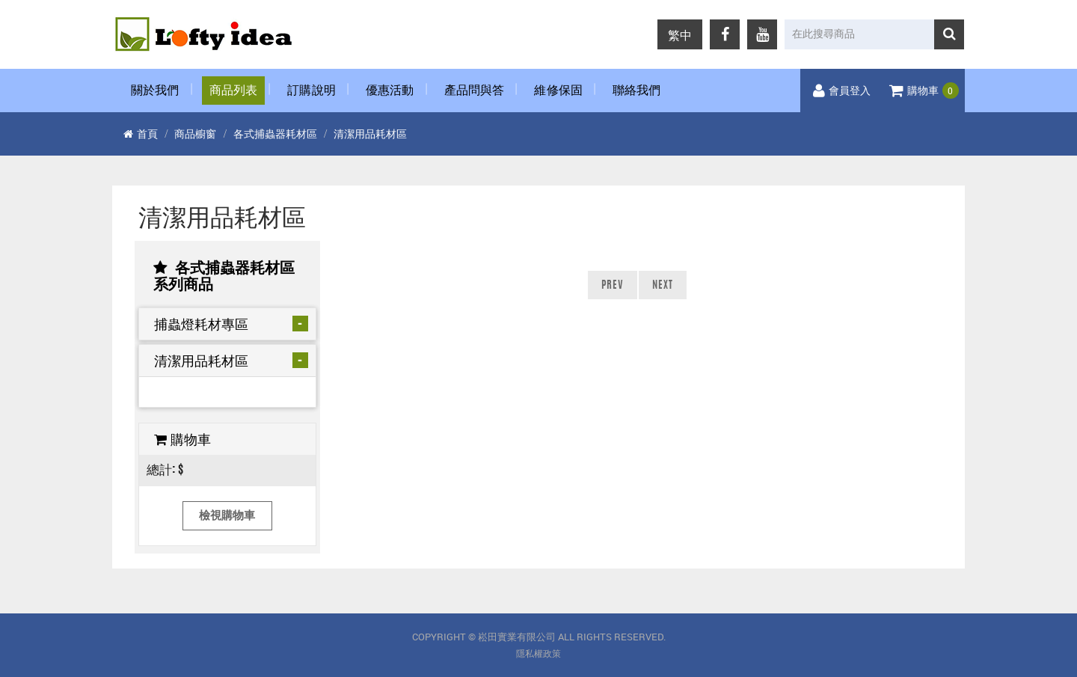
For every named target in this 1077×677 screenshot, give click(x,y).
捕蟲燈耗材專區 (201, 324)
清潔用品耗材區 (370, 133)
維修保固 (558, 91)
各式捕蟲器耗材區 (275, 133)
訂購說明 (311, 91)
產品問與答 (474, 91)
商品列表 (233, 91)
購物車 (924, 91)
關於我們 (155, 91)
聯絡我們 (637, 91)
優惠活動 (390, 91)
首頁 (140, 133)
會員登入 (842, 91)
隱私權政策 (538, 653)
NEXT (662, 286)
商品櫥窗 (195, 133)
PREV (612, 286)
